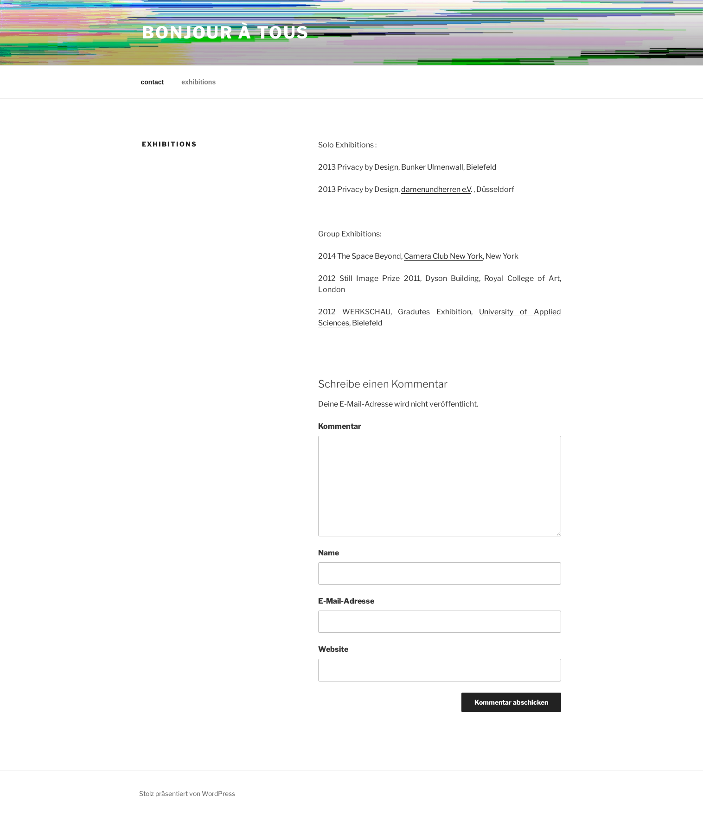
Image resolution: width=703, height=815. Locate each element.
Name (328, 552)
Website (333, 649)
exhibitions (198, 82)
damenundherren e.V (436, 189)
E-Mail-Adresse (346, 601)
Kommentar (339, 426)
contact (152, 82)
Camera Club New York (443, 256)
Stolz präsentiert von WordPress (187, 793)
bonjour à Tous (225, 32)
